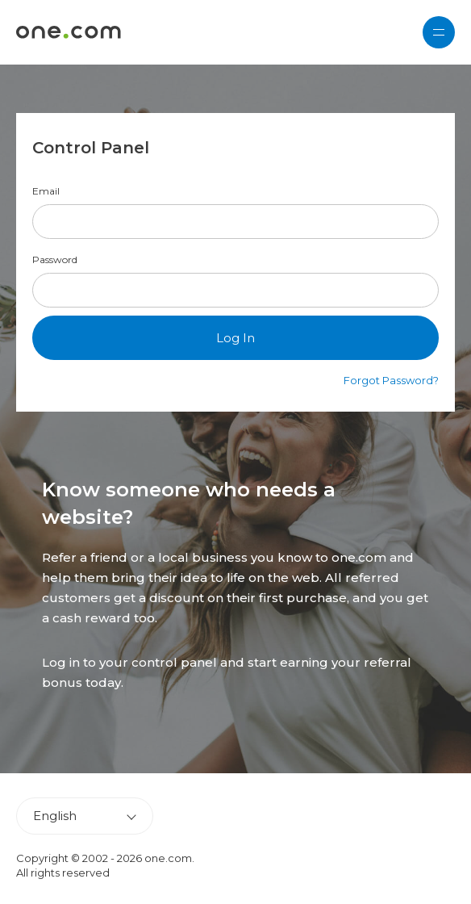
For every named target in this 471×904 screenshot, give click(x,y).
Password (54, 260)
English (55, 815)
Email (46, 191)
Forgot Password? (391, 380)
